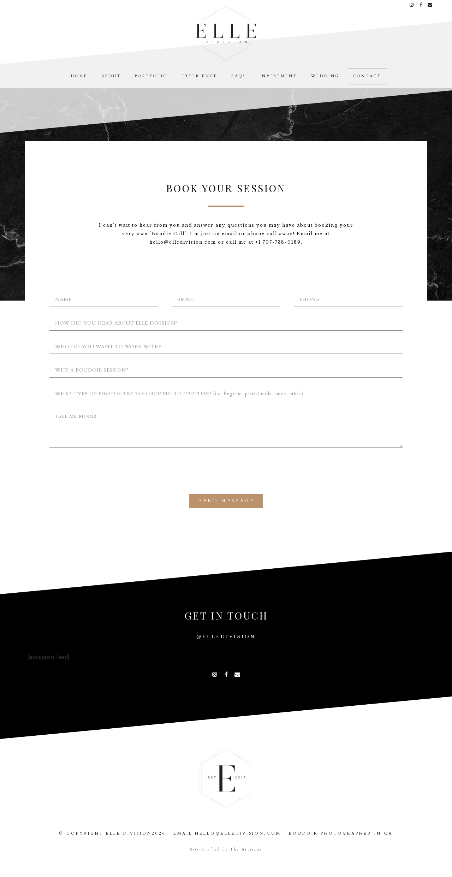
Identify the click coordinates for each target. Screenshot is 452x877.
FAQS (238, 76)
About (111, 76)
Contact (367, 76)
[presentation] (103, 471)
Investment (278, 76)
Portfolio (151, 76)
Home (79, 76)
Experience (200, 76)
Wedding (325, 76)
